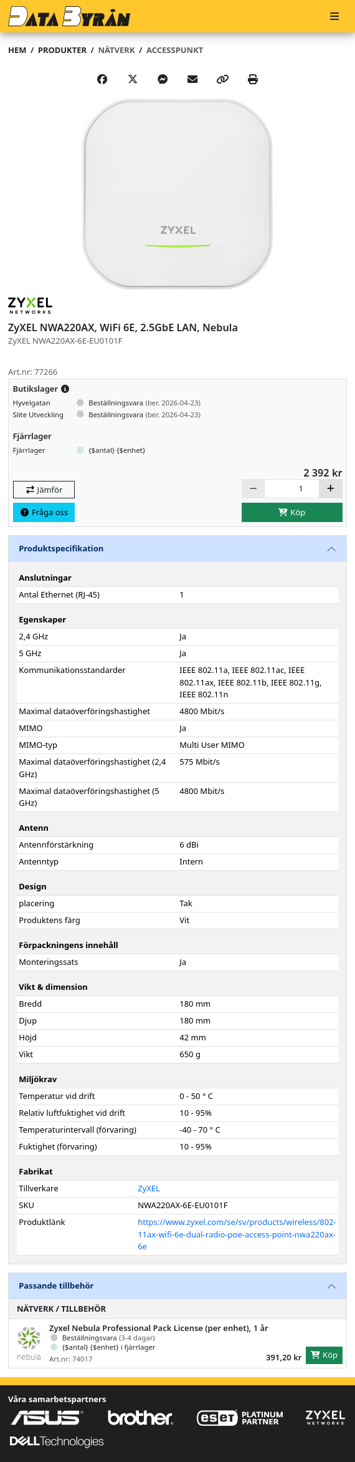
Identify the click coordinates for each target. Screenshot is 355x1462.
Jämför (43, 489)
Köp (292, 512)
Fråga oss (43, 512)
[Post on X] (133, 79)
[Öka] (331, 488)
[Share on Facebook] (102, 79)
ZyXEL (149, 1188)
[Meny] (334, 16)
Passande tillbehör (56, 1285)
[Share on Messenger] (162, 79)
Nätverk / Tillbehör (61, 1308)
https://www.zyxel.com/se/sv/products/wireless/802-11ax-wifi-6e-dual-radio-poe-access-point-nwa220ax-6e (237, 1234)
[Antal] (292, 488)
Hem (17, 50)
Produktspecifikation (61, 548)
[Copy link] (223, 79)
